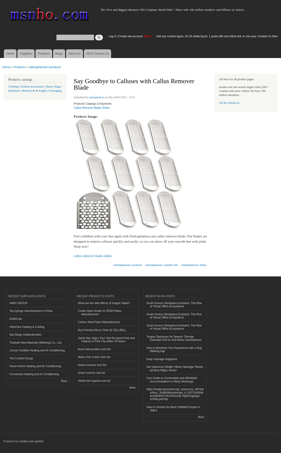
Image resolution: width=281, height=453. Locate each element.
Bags (58, 86)
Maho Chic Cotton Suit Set (94, 357)
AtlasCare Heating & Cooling (26, 326)
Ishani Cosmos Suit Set (92, 365)
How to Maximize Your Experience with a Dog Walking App (174, 349)
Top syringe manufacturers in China (31, 311)
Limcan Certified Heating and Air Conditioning (37, 350)
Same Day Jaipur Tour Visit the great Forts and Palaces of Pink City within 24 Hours (106, 339)
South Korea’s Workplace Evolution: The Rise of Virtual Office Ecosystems (174, 305)
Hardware (14, 90)
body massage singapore (162, 359)
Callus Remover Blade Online (92, 107)
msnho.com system (31, 441)
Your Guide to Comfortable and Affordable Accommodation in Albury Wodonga (172, 379)
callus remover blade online (93, 256)
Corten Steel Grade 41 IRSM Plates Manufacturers (99, 312)
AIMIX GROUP (18, 303)
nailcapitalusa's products (45, 67)
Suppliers (26, 53)
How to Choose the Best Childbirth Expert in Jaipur (173, 408)
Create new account (130, 36)
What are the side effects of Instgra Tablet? (104, 303)
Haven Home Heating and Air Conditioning (35, 366)
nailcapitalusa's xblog (193, 265)
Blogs (59, 53)
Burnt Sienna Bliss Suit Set (94, 349)
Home (10, 53)
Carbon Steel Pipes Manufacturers (99, 322)
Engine (43, 90)
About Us (74, 53)
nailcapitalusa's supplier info (161, 265)
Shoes (49, 86)
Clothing (13, 86)
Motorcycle (28, 90)
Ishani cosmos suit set (91, 372)
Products (44, 53)
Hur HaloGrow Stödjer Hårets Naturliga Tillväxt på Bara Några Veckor (175, 368)
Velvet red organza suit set (94, 380)
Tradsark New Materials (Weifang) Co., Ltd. (35, 342)
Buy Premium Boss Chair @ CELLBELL (102, 330)
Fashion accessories (32, 86)
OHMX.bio (15, 319)
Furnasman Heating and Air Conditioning (34, 374)
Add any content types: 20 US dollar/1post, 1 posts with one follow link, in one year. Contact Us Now (217, 36)
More (64, 381)
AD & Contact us (229, 102)
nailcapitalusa (96, 97)
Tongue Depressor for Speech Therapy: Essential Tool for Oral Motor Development (174, 338)
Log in (112, 36)
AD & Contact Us (97, 53)
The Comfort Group (21, 358)
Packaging (55, 90)
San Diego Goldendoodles (25, 334)
